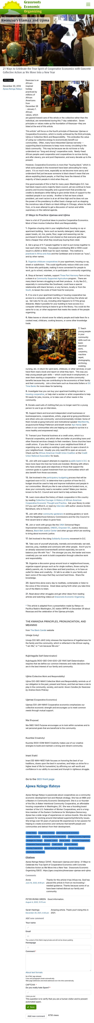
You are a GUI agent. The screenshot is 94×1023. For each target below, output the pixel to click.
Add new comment (36, 1016)
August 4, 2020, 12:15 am (36, 902)
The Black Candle (38, 630)
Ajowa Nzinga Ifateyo (12, 89)
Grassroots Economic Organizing (69, 597)
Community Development (35, 852)
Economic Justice (51, 840)
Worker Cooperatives (76, 848)
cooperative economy (46, 833)
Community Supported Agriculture (52, 278)
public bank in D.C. (78, 461)
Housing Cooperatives (34, 848)
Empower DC (64, 528)
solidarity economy (33, 837)
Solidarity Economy (60, 538)
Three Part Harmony (69, 275)
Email (28, 931)
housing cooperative (35, 394)
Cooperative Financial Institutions (38, 844)
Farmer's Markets (71, 844)
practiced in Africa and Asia (38, 253)
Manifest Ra (83, 422)
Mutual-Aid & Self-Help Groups (55, 848)
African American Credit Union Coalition (57, 453)
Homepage (31, 942)
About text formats (34, 972)
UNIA (61, 525)
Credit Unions (57, 844)
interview (61, 506)
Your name (31, 923)
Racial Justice (64, 840)
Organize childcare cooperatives (43, 261)
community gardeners (53, 514)
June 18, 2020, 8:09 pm (35, 883)
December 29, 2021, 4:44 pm (37, 913)
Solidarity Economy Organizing (79, 837)
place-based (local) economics (67, 833)
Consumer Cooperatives (81, 840)
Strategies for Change (34, 840)
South (28, 290)
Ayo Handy (77, 425)
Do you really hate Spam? (37, 987)
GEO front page (45, 779)
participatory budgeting (57, 477)
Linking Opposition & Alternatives (54, 837)
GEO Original (8, 80)
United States (31, 833)
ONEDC (53, 528)
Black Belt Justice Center (45, 530)
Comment (30, 951)
